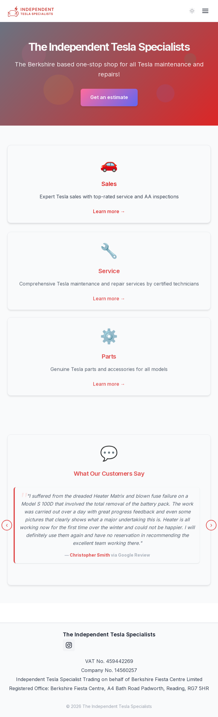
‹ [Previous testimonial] (7, 526)
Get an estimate (109, 97)
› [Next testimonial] (211, 526)
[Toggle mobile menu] (205, 10)
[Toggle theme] (192, 10)
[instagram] (69, 645)
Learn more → (109, 211)
